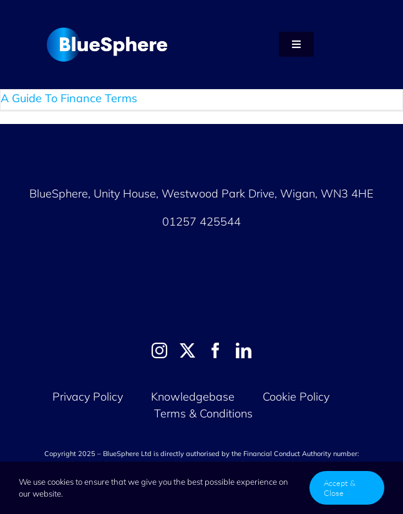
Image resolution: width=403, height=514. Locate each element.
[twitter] (187, 350)
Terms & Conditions (203, 413)
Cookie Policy (298, 396)
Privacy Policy (87, 396)
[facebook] (215, 350)
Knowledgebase (193, 396)
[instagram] (159, 350)
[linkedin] (243, 350)
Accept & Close (340, 488)
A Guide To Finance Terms (69, 98)
